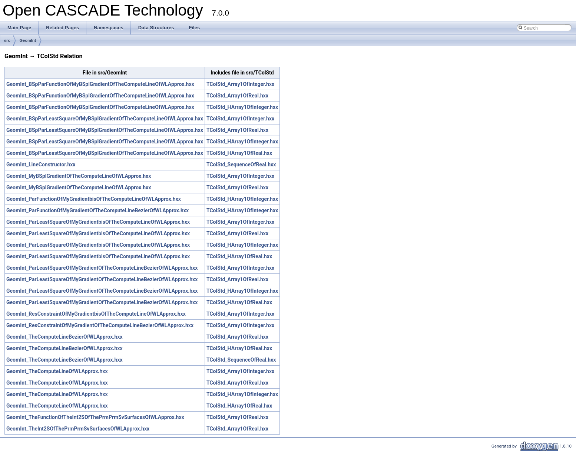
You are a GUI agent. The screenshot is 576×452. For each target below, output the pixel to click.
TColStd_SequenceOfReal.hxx (241, 164)
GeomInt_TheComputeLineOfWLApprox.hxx (57, 371)
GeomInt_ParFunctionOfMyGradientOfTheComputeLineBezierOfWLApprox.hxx (97, 210)
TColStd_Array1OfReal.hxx (237, 96)
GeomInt (28, 40)
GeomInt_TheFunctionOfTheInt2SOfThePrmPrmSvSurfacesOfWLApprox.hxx (95, 417)
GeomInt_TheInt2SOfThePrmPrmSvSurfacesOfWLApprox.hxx (77, 429)
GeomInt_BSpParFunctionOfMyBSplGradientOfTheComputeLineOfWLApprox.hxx (100, 84)
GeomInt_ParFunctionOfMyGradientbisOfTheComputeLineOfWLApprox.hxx (93, 199)
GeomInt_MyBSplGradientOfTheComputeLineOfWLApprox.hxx (78, 176)
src (7, 40)
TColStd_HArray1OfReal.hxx (239, 153)
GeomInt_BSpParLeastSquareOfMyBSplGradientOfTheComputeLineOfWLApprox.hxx (104, 119)
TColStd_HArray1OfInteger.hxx (242, 107)
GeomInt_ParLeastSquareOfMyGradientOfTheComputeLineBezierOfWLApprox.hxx (102, 268)
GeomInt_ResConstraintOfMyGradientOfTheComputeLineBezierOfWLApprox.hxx (99, 325)
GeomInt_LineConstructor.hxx (41, 164)
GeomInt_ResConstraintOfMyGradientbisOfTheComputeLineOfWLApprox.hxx (96, 314)
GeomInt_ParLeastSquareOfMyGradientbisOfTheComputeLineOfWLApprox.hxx (98, 222)
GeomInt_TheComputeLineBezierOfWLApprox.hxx (64, 337)
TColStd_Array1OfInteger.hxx (240, 84)
